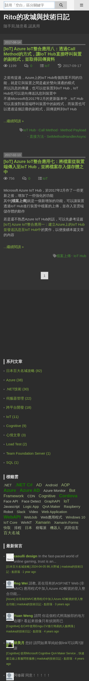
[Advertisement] (33, 328)
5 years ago (41, 589)
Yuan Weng (23, 457)
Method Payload (73, 130)
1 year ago (29, 413)
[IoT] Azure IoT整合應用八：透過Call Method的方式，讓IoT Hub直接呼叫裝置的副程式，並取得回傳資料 (43, 54)
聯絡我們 (55, 650)
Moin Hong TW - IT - (30, 541)
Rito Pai (20, 601)
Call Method (48, 130)
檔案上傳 (63, 256)
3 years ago (62, 446)
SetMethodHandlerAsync (66, 136)
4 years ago (51, 473)
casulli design (25, 398)
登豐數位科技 (66, 668)
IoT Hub (29, 130)
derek (18, 574)
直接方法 (37, 136)
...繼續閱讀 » (14, 121)
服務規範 (34, 650)
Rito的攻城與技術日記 (37, 17)
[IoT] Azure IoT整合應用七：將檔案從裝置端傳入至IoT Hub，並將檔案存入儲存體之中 (44, 166)
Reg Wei (21, 425)
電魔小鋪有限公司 (18, 668)
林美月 (19, 485)
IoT (47, 66)
